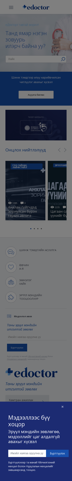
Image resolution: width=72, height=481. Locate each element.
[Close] (63, 406)
